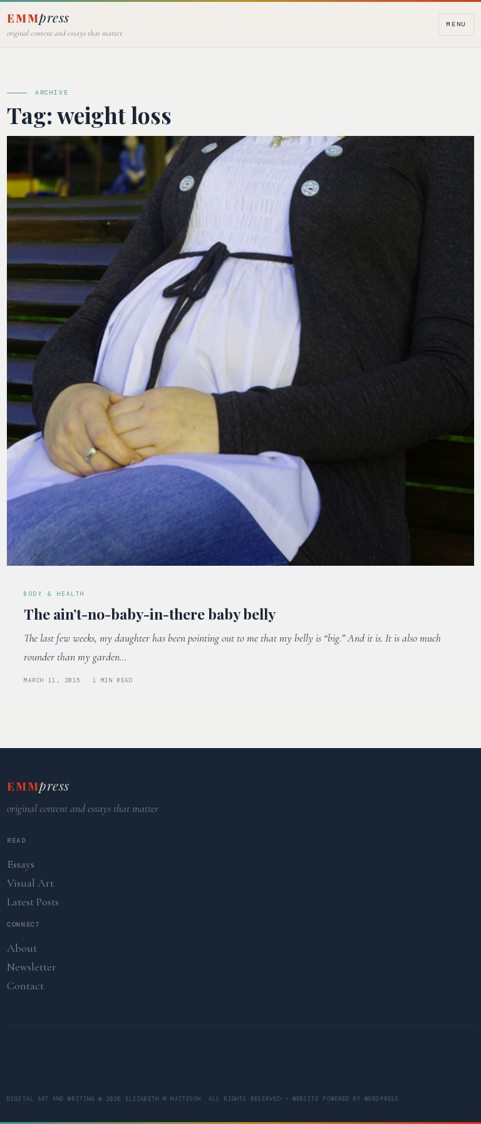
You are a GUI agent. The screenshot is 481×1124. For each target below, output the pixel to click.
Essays (20, 864)
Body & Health (334, 1075)
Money (241, 1075)
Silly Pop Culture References (129, 1046)
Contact (25, 985)
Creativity (161, 1075)
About (22, 948)
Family (292, 1046)
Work (400, 1046)
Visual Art (30, 883)
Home (350, 1046)
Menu (456, 24)
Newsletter (31, 967)
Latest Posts (33, 901)
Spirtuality (55, 1075)
